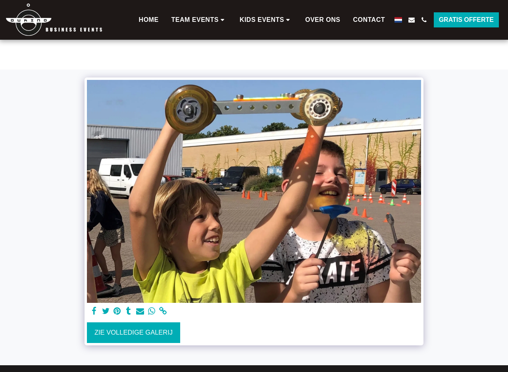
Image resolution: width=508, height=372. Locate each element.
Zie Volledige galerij (133, 332)
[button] (199, 20)
